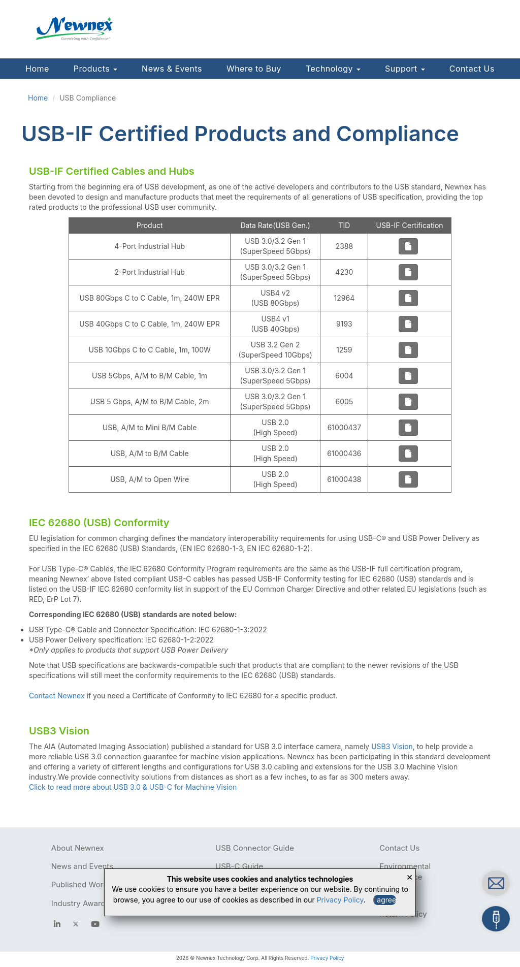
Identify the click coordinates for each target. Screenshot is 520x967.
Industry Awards (80, 903)
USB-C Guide (239, 866)
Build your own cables (447, 916)
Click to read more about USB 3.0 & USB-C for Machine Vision (133, 787)
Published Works (81, 884)
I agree (385, 899)
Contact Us (472, 68)
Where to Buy (253, 68)
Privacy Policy (327, 958)
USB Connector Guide (254, 848)
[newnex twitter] (76, 924)
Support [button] (405, 68)
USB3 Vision (392, 746)
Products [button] (95, 68)
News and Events (82, 866)
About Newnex (77, 848)
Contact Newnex (57, 695)
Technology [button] (333, 68)
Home (37, 68)
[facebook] (57, 924)
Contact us (430, 880)
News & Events (172, 68)
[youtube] (95, 924)
